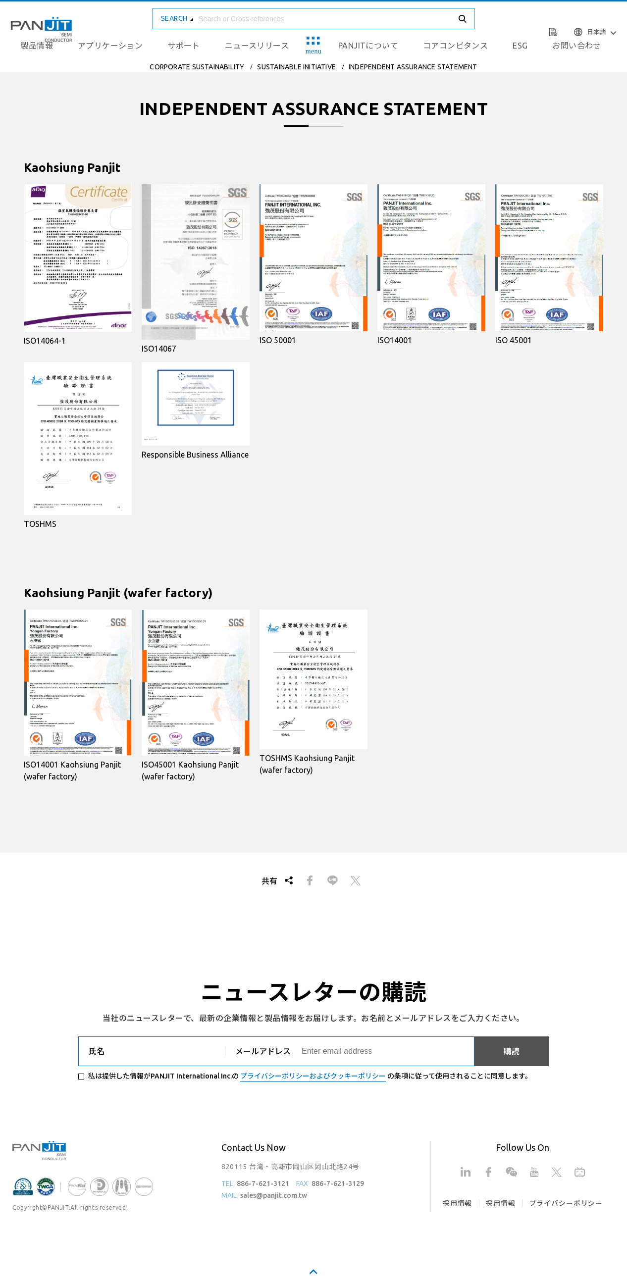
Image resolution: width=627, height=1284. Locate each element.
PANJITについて (368, 45)
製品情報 (36, 45)
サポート (183, 45)
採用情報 (457, 1203)
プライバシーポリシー (566, 1203)
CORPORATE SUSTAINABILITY (197, 67)
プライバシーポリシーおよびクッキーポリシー (313, 1076)
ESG (520, 45)
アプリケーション (110, 45)
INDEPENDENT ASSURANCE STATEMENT (413, 67)
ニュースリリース (257, 45)
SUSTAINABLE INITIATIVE (296, 67)
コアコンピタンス (455, 45)
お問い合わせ (576, 45)
